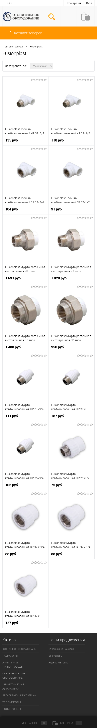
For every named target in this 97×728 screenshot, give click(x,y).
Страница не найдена (61, 649)
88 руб (10, 554)
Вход (89, 3)
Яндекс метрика (58, 662)
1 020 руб (59, 278)
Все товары (55, 655)
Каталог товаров (23, 32)
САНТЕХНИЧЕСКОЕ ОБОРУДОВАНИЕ (13, 675)
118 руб (57, 140)
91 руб (56, 209)
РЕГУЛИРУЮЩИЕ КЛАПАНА (19, 695)
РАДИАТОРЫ (10, 655)
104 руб (11, 209)
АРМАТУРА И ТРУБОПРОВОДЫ (12, 664)
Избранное (31, 723)
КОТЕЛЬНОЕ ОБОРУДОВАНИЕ (20, 649)
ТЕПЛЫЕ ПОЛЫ (11, 702)
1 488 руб (13, 347)
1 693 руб (13, 278)
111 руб (11, 416)
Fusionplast (36, 46)
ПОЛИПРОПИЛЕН (12, 709)
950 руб (57, 347)
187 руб (57, 416)
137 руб (11, 623)
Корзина (67, 723)
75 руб (56, 485)
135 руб (11, 140)
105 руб (11, 485)
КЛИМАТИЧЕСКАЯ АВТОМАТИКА (13, 686)
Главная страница (12, 46)
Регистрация (73, 3)
